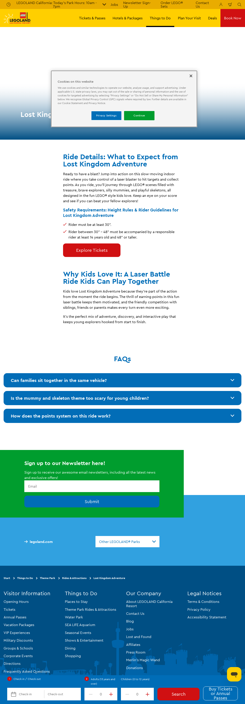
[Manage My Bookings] (221, 4)
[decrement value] (89, 694)
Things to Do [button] (160, 18)
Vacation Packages (19, 624)
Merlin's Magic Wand (143, 660)
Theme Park (47, 578)
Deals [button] (212, 18)
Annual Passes (15, 617)
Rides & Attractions (74, 578)
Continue (139, 115)
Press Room (135, 652)
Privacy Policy (199, 609)
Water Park (74, 617)
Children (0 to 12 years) (135, 679)
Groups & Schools (18, 648)
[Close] (191, 76)
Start (7, 578)
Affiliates (133, 644)
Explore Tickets (92, 250)
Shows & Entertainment (84, 640)
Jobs (114, 4)
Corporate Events (18, 656)
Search (179, 694)
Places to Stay (76, 601)
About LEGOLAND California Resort (149, 603)
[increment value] (112, 694)
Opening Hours (16, 601)
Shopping (73, 656)
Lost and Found (138, 636)
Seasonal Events (78, 632)
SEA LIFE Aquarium (80, 624)
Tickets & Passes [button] (92, 18)
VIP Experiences (17, 632)
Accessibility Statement (206, 617)
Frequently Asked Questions (27, 671)
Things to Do (25, 578)
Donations (134, 667)
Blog (130, 621)
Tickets (9, 609)
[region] (124, 98)
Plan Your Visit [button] (189, 18)
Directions (12, 663)
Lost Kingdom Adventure (109, 578)
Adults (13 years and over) (103, 681)
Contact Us (135, 613)
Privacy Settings (106, 115)
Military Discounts (18, 640)
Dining (70, 648)
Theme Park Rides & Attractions (90, 609)
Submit (92, 501)
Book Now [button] (232, 18)
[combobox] (127, 541)
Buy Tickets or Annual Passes (220, 693)
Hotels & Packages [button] (128, 18)
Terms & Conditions (203, 601)
